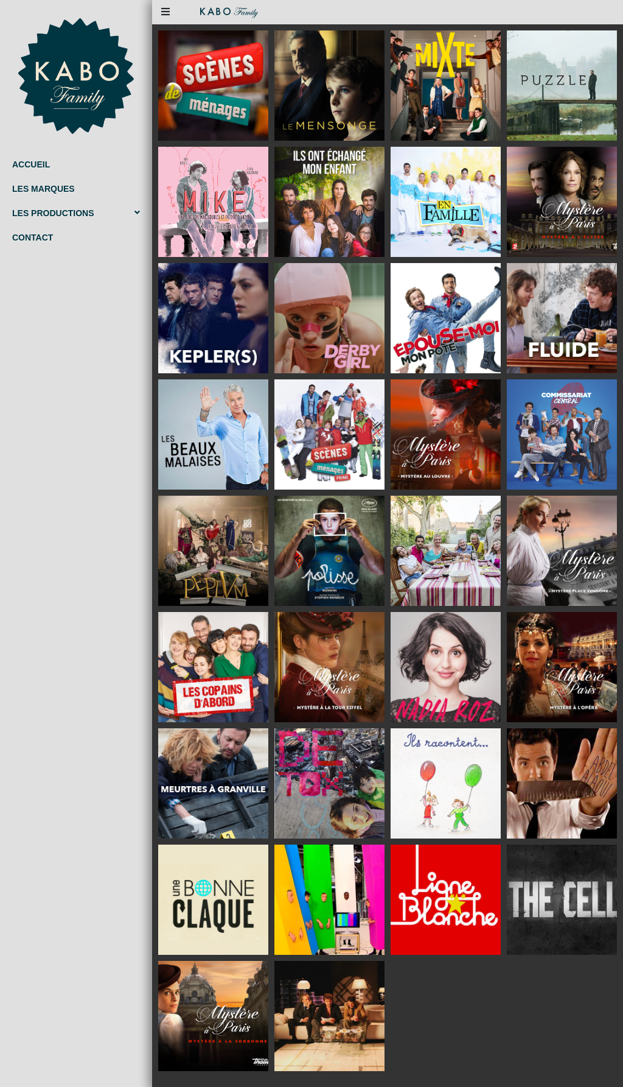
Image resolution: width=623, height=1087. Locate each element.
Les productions (76, 213)
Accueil (31, 164)
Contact (32, 237)
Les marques (43, 189)
